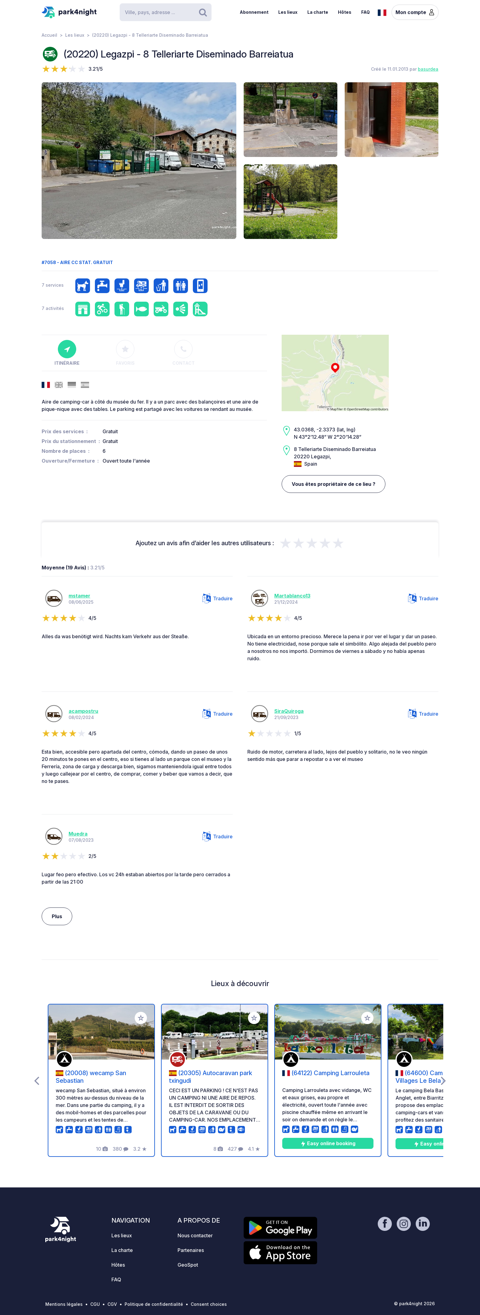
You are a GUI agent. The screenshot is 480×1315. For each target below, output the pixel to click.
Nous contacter (195, 1235)
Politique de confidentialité (154, 1304)
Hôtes (344, 12)
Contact (183, 353)
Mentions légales (64, 1304)
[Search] (166, 12)
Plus (57, 916)
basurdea (428, 69)
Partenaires (191, 1250)
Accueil (49, 35)
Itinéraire (67, 353)
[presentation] (36, 1080)
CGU (95, 1304)
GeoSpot (188, 1265)
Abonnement (254, 12)
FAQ (365, 12)
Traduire (217, 598)
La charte (317, 12)
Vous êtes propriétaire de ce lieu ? (333, 484)
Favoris (125, 353)
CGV (112, 1304)
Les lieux (288, 12)
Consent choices (209, 1304)
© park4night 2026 (414, 1303)
